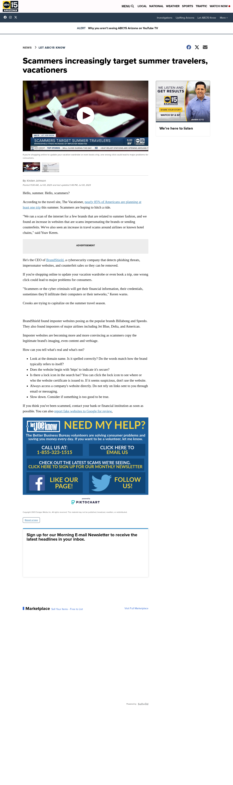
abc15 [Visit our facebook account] (6, 17)
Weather (172, 6)
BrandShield (55, 260)
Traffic (201, 6)
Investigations (164, 18)
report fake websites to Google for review (83, 411)
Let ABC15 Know (207, 18)
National (156, 6)
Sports (187, 6)
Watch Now (220, 6)
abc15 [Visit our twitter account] (16, 17)
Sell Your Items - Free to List (67, 609)
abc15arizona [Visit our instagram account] (11, 17)
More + (224, 18)
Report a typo (31, 520)
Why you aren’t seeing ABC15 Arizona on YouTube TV (123, 28)
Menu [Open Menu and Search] (128, 6)
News (27, 47)
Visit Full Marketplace (136, 608)
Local (142, 6)
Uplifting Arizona (185, 18)
